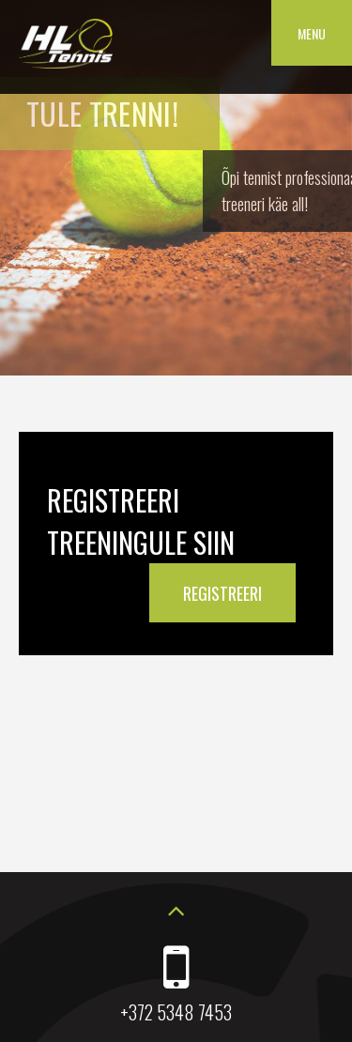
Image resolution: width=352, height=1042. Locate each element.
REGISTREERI (222, 593)
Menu (312, 33)
